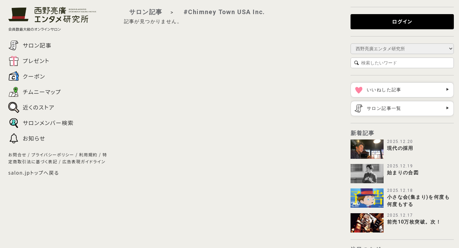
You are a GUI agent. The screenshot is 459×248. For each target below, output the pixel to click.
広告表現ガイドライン (83, 161)
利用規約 (88, 154)
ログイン (402, 21)
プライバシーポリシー (52, 154)
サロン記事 (146, 12)
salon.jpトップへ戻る (33, 172)
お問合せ (17, 154)
